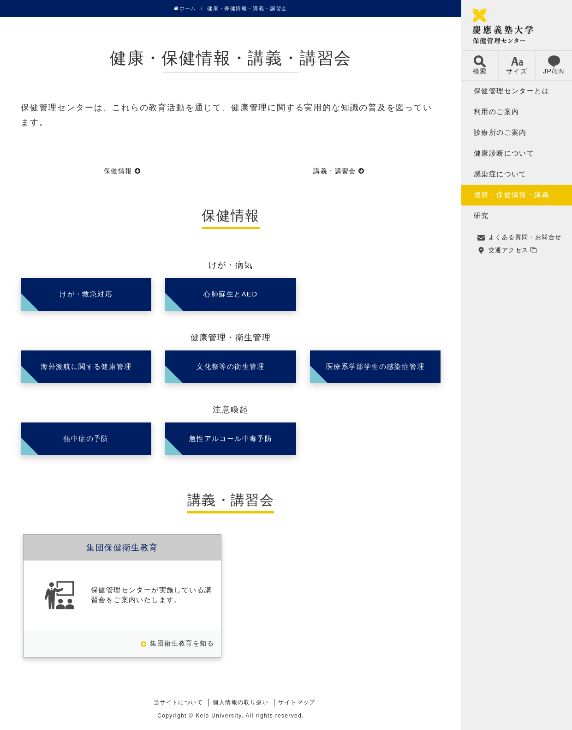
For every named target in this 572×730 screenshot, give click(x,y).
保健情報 (118, 171)
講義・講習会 (334, 171)
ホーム (185, 8)
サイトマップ (296, 702)
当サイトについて (178, 702)
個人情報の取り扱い (240, 702)
